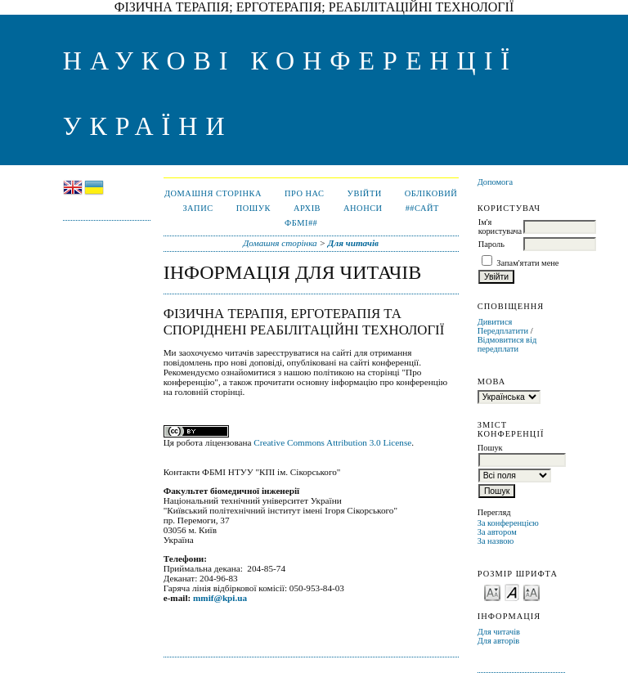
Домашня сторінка (213, 193)
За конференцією (508, 522)
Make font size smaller (492, 591)
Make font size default (512, 591)
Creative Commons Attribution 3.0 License (332, 442)
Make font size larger (531, 591)
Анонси (363, 208)
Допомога (496, 181)
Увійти (365, 193)
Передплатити (503, 330)
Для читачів (499, 631)
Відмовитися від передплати (507, 344)
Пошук (253, 208)
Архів (307, 208)
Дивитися (495, 321)
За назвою (496, 540)
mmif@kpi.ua (220, 598)
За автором (497, 531)
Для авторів (499, 640)
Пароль (491, 244)
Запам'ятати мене (527, 262)
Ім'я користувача (500, 227)
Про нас (305, 193)
